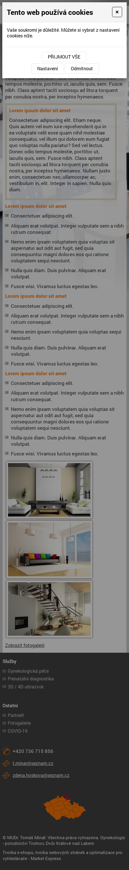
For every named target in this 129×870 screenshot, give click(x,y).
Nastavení (47, 68)
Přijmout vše (64, 57)
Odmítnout (82, 68)
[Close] (117, 12)
